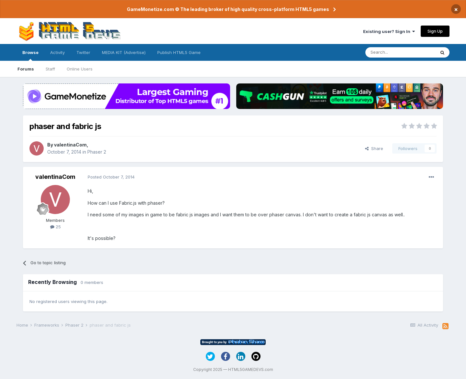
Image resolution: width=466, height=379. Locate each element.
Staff (50, 68)
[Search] (400, 52)
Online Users (80, 68)
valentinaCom (70, 144)
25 (55, 226)
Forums (25, 68)
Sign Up (435, 31)
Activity (57, 52)
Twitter (83, 52)
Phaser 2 (96, 152)
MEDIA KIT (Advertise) (124, 52)
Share (374, 148)
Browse (30, 55)
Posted (111, 176)
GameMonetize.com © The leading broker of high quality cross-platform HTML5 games (228, 9)
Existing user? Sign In (389, 31)
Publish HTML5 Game (179, 52)
